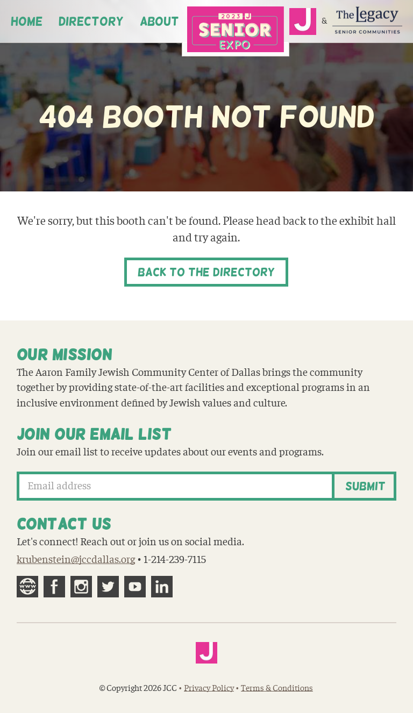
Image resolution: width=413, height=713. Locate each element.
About (159, 21)
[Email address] (176, 486)
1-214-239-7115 (175, 559)
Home (26, 21)
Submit (365, 486)
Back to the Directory (206, 272)
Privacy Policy (209, 688)
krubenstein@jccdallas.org (76, 559)
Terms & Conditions (277, 688)
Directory (91, 21)
